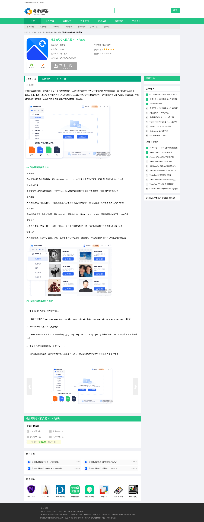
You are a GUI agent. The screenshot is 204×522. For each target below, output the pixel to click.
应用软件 (43, 27)
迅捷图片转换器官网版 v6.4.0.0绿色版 (47, 468)
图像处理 (57, 32)
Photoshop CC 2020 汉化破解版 (161, 184)
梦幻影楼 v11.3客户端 (158, 135)
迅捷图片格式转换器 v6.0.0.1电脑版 (163, 99)
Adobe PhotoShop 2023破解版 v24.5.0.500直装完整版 (160, 152)
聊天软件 (69, 27)
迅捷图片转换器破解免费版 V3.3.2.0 (103, 462)
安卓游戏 (102, 21)
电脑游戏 (67, 21)
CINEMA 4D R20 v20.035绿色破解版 (162, 166)
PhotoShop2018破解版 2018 (160, 175)
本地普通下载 (35, 431)
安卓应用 (84, 21)
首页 (33, 21)
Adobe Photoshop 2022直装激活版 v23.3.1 (162, 180)
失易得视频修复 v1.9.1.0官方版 (161, 117)
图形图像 (82, 27)
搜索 (175, 10)
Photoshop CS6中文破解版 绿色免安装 (163, 148)
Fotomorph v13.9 (155, 104)
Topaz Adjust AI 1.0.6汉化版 (160, 126)
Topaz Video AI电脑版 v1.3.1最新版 (163, 122)
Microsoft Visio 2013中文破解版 (161, 157)
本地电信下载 (58, 431)
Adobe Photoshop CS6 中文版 (160, 161)
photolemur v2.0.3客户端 (158, 131)
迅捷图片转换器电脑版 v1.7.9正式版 (103, 468)
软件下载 (50, 21)
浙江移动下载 (35, 437)
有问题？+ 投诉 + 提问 (44, 442)
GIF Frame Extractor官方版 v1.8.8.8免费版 (163, 95)
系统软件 (30, 27)
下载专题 (136, 21)
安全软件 (107, 27)
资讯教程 (119, 21)
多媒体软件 (94, 27)
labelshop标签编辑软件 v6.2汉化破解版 (163, 171)
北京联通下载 (58, 437)
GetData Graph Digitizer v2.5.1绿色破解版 (163, 189)
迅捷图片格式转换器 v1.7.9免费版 (45, 462)
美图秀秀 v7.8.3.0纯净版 (159, 113)
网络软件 (56, 27)
